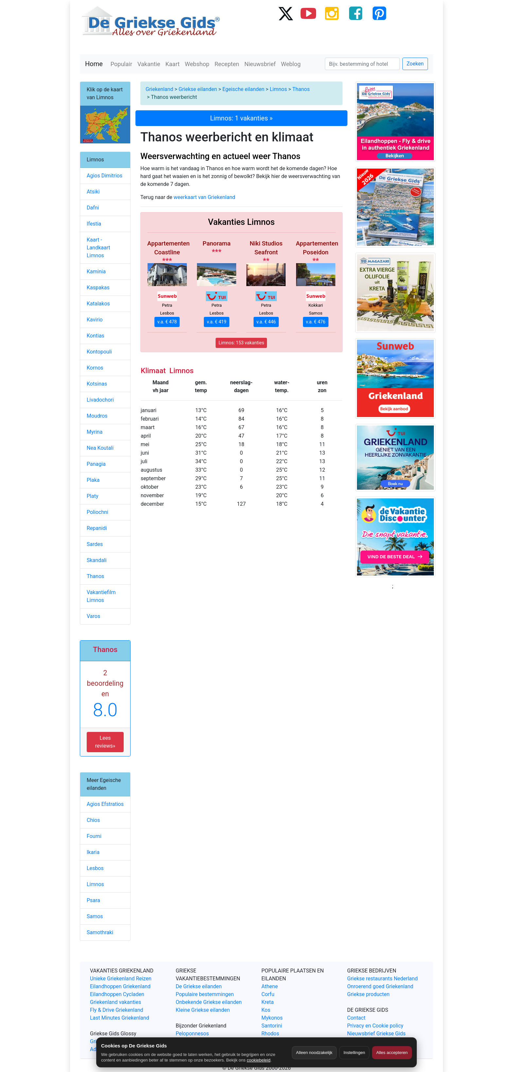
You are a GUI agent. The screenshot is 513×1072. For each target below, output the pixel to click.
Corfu (267, 994)
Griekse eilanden (198, 89)
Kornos (95, 368)
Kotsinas (97, 384)
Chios (93, 820)
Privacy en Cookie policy (375, 1026)
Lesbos (95, 868)
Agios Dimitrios (104, 176)
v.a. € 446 (266, 321)
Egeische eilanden (243, 89)
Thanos (301, 89)
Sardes (95, 544)
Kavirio (95, 320)
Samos (95, 916)
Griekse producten (368, 994)
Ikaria (93, 852)
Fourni (94, 836)
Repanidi (97, 528)
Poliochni (97, 512)
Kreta (267, 1002)
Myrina (94, 432)
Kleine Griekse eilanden (203, 1010)
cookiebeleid (258, 1060)
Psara (93, 900)
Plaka (93, 480)
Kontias (95, 336)
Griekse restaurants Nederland (382, 978)
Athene (269, 986)
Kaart (173, 64)
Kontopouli (99, 352)
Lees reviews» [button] (105, 742)
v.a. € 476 (315, 321)
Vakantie (148, 64)
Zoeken (415, 64)
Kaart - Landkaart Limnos (98, 248)
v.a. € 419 (216, 321)
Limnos (278, 89)
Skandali (97, 560)
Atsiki (93, 192)
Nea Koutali (100, 448)
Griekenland (159, 89)
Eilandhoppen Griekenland (120, 986)
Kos (265, 1010)
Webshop (197, 64)
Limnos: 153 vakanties (241, 342)
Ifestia (94, 224)
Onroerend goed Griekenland (380, 986)
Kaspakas (98, 287)
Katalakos (98, 303)
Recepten (227, 64)
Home (94, 64)
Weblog (291, 64)
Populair (121, 64)
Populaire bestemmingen (205, 994)
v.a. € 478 (167, 321)
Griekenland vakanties (115, 1002)
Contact (356, 1018)
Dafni (93, 208)
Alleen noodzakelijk (314, 1052)
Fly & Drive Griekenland (116, 1010)
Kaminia (96, 271)
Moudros (97, 416)
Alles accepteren (392, 1052)
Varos (93, 616)
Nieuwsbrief (260, 64)
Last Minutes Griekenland (119, 1018)
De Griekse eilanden (199, 986)
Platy (92, 496)
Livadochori (100, 400)
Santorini (271, 1026)
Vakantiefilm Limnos (101, 596)
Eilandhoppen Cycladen (117, 994)
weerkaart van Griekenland (205, 197)
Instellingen (354, 1052)
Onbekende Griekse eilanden (209, 1002)
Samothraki (100, 932)
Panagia (96, 464)
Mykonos (272, 1018)
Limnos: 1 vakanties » (241, 118)
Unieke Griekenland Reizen (120, 978)
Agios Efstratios (105, 804)
